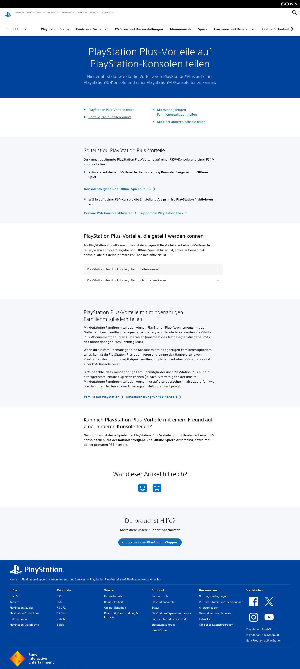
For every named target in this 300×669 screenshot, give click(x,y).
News (80, 12)
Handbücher (159, 626)
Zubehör (66, 12)
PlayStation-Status (55, 25)
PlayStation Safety (163, 598)
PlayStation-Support (34, 575)
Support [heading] (158, 586)
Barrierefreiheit (113, 598)
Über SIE (15, 592)
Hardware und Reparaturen (235, 25)
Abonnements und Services (68, 575)
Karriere (14, 598)
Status (156, 603)
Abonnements (181, 25)
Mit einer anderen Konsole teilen (181, 117)
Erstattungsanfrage (164, 620)
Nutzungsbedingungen (213, 592)
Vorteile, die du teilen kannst (109, 113)
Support (105, 12)
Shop (92, 12)
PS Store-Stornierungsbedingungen (221, 598)
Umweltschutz (113, 592)
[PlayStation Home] (8, 12)
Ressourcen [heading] (208, 586)
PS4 (39, 12)
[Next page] (291, 24)
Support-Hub (160, 592)
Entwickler (205, 615)
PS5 (29, 12)
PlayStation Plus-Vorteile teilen (111, 105)
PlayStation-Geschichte (24, 620)
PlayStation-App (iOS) (259, 625)
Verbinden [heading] (254, 586)
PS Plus (51, 12)
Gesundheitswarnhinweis (215, 609)
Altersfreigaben (208, 603)
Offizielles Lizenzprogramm (216, 620)
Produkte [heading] (64, 586)
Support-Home (15, 25)
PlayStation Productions (24, 609)
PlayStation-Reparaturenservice (171, 609)
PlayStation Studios (22, 603)
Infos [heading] (13, 586)
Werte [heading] (108, 586)
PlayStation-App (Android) (262, 630)
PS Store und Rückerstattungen (139, 25)
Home (13, 575)
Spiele (17, 12)
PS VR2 (61, 603)
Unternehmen (18, 615)
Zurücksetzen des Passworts (169, 615)
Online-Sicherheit (275, 25)
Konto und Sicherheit (92, 25)
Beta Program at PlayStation (263, 636)
